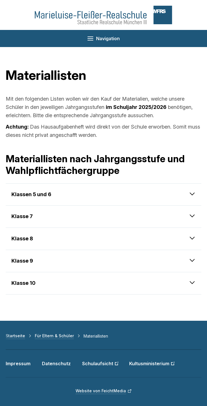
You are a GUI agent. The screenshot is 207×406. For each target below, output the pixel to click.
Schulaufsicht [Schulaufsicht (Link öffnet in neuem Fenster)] (97, 363)
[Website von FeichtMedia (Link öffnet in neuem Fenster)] (104, 391)
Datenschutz (56, 363)
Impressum (18, 363)
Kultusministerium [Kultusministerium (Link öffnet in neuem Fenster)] (149, 363)
